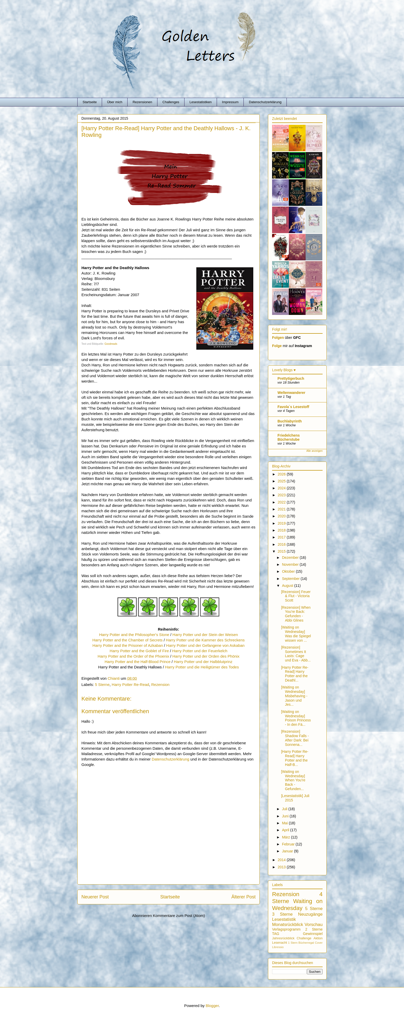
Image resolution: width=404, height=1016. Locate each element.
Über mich (114, 102)
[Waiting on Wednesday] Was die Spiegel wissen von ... (296, 633)
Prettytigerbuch (290, 378)
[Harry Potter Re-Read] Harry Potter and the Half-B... (294, 757)
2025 (282, 481)
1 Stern (293, 942)
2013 (282, 867)
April (286, 830)
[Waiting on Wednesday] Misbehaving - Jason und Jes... (294, 695)
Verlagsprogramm (286, 929)
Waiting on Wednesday (297, 904)
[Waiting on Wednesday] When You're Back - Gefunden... (293, 780)
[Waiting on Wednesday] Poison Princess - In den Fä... (296, 718)
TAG (275, 934)
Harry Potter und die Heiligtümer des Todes (202, 667)
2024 (282, 488)
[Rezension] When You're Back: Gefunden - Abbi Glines (295, 613)
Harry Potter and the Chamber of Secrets (127, 640)
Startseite (90, 102)
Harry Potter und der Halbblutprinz (203, 661)
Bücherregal (306, 942)
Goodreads (111, 343)
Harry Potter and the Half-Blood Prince (138, 661)
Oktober (289, 571)
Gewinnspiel (313, 934)
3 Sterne (282, 914)
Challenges (171, 102)
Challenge (304, 938)
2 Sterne (314, 929)
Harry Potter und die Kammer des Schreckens (205, 640)
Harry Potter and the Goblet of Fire (139, 651)
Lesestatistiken (201, 102)
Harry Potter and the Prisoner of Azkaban (127, 645)
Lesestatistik (284, 919)
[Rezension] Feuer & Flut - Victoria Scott (295, 596)
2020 (282, 516)
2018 (282, 530)
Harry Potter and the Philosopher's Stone (134, 634)
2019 (282, 523)
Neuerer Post (95, 896)
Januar (288, 851)
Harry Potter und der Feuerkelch (199, 651)
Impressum (230, 102)
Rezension (160, 684)
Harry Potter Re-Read (130, 684)
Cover (319, 942)
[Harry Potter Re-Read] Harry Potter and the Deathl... (294, 673)
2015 (282, 551)
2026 (282, 474)
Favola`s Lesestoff (293, 407)
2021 (282, 509)
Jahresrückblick (283, 938)
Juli (285, 809)
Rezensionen (142, 102)
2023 (282, 495)
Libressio (278, 947)
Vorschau (314, 924)
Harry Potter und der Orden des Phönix (205, 656)
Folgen (278, 337)
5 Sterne (102, 684)
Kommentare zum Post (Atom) (179, 915)
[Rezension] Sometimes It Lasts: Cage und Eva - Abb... (296, 653)
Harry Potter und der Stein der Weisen (205, 634)
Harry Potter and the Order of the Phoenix (133, 656)
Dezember (290, 557)
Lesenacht (279, 942)
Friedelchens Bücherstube (288, 437)
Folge (277, 346)
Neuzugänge (310, 914)
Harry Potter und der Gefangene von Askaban (205, 645)
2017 (282, 537)
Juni (286, 816)
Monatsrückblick (287, 924)
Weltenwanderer (291, 393)
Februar (289, 844)
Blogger (212, 1005)
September (291, 579)
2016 (282, 544)
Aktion (318, 938)
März (286, 837)
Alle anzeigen (314, 450)
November (290, 564)
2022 (282, 502)
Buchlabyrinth (289, 421)
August (288, 586)
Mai (285, 823)
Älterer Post (243, 896)
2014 (282, 860)
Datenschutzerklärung (265, 102)
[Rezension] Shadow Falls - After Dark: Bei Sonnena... (295, 737)
